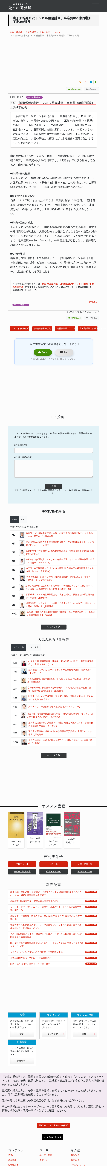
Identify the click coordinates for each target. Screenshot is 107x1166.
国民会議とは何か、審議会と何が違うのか (30, 964)
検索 (26, 1034)
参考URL (93, 302)
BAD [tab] (23, 519)
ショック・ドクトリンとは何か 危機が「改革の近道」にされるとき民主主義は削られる (45, 908)
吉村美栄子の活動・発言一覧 (43, 328)
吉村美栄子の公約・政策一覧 (88, 328)
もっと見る (53, 627)
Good (42, 352)
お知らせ (75, 1155)
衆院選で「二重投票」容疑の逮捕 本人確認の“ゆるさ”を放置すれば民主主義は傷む (46, 918)
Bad (64, 352)
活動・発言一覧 (85, 864)
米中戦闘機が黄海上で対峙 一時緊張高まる (30, 958)
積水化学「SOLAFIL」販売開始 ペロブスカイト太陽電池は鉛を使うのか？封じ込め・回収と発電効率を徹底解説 (46, 894)
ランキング (56, 1034)
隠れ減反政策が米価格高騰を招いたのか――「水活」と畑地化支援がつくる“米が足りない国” (46, 945)
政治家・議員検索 (22, 872)
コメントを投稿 (20, 328)
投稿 (53, 486)
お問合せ (75, 1160)
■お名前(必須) (21, 445)
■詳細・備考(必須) (23, 457)
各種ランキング (85, 872)
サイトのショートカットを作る (53, 1125)
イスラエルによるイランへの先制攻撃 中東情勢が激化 (36, 952)
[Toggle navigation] (95, 6)
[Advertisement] (54, 59)
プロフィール (22, 864)
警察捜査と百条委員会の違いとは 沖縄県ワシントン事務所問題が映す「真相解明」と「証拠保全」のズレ (45, 927)
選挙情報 (25, 1061)
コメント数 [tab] (33, 647)
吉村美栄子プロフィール (66, 328)
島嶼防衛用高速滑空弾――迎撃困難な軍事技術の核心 (34, 901)
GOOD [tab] (14, 519)
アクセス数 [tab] (18, 647)
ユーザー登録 (45, 1155)
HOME (10, 1155)
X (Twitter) (52, 1137)
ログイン (43, 1160)
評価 (88, 1034)
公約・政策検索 (53, 872)
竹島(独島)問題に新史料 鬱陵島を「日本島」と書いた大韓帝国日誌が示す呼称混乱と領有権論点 (46, 936)
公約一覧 (53, 864)
